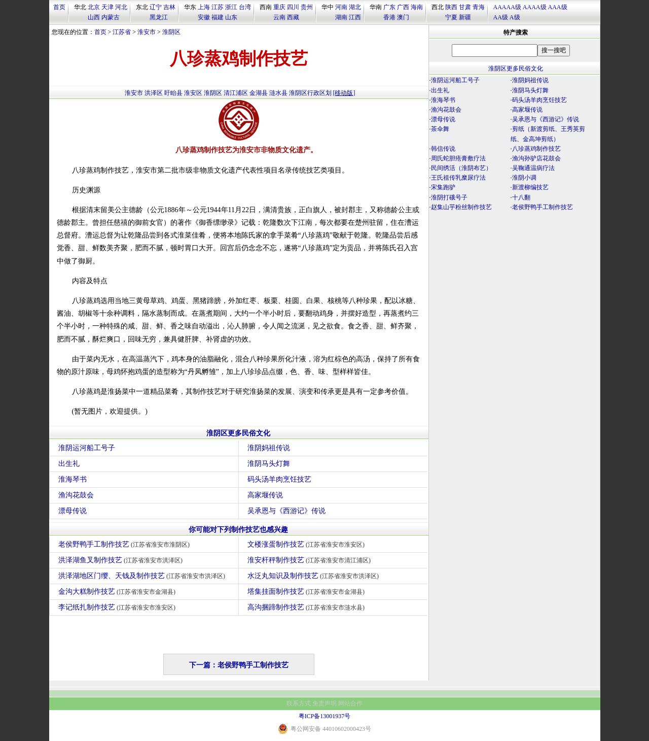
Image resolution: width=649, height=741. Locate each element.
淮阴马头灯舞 (268, 463)
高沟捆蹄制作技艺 (307, 607)
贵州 (307, 7)
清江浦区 (236, 92)
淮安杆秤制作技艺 (310, 560)
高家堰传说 (265, 495)
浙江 (231, 7)
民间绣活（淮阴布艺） (461, 168)
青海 (479, 7)
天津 (107, 7)
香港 (389, 17)
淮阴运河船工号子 (86, 448)
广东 (389, 7)
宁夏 (451, 17)
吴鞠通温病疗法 (533, 168)
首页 (59, 7)
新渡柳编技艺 (530, 187)
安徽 (204, 17)
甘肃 (465, 7)
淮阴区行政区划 (310, 92)
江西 (355, 17)
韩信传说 (443, 148)
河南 (341, 7)
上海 (204, 7)
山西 (94, 17)
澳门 (403, 17)
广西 (403, 7)
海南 (417, 7)
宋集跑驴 (443, 187)
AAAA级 (535, 7)
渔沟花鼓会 (76, 495)
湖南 (341, 17)
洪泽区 (154, 92)
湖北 (355, 7)
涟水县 (278, 92)
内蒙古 (110, 17)
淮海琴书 (72, 479)
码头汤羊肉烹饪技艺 (279, 479)
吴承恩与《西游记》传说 (286, 511)
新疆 (465, 17)
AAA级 (557, 7)
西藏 (293, 17)
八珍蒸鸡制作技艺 (536, 148)
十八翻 (521, 197)
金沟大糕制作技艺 (118, 591)
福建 (217, 17)
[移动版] (344, 92)
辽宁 (156, 7)
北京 (94, 7)
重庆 (279, 7)
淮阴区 (171, 32)
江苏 (217, 7)
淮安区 (193, 92)
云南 (279, 17)
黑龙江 (159, 17)
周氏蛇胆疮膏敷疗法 (458, 158)
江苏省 (122, 32)
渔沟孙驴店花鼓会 (536, 158)
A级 (515, 17)
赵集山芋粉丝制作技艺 (461, 207)
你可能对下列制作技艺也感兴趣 (238, 529)
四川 (293, 7)
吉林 (169, 7)
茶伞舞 (440, 128)
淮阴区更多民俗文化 (238, 433)
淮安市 (146, 32)
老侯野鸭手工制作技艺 (125, 544)
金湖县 (258, 92)
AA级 (500, 17)
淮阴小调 (524, 177)
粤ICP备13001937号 (325, 716)
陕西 (451, 7)
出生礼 (69, 463)
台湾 (245, 7)
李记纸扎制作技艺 (118, 607)
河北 (121, 7)
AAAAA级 (507, 7)
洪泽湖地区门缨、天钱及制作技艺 (143, 576)
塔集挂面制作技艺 (307, 591)
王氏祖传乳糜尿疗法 (458, 177)
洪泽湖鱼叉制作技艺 (122, 560)
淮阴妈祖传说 (268, 448)
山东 (231, 17)
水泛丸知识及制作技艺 (314, 576)
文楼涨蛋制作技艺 (307, 544)
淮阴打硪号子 (449, 197)
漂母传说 (72, 511)
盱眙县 (173, 92)
